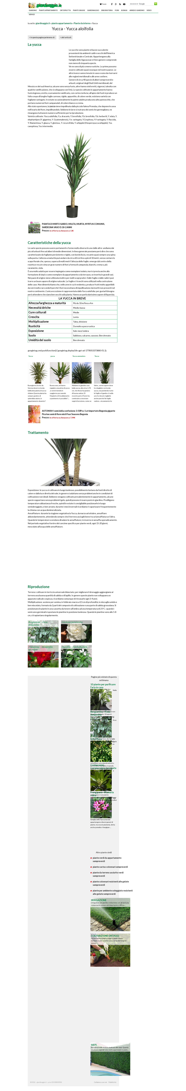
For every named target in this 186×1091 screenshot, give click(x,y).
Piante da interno (82, 23)
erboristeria (107, 10)
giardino (33, 10)
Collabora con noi (100, 1082)
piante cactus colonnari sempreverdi (110, 867)
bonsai (124, 10)
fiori (117, 10)
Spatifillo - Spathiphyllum (74, 647)
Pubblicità (112, 1082)
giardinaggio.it (43, 23)
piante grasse (79, 10)
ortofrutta (65, 10)
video (149, 10)
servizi (32, 14)
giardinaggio (93, 10)
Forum (103, 4)
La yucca (34, 44)
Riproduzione (38, 586)
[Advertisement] (55, 20)
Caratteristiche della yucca (49, 242)
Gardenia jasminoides (72, 622)
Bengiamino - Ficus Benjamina (38, 623)
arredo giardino (137, 10)
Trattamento (38, 432)
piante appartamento (48, 10)
